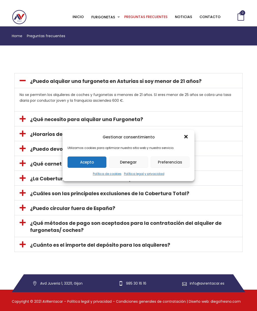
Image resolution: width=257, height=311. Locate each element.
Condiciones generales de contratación (151, 301)
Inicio (78, 16)
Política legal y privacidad (144, 174)
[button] (186, 137)
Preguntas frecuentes (145, 16)
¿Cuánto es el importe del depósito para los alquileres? (100, 244)
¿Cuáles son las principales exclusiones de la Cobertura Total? (109, 193)
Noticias (183, 16)
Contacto (210, 16)
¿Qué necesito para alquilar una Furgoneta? (86, 119)
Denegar (128, 162)
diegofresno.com (226, 301)
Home (17, 35)
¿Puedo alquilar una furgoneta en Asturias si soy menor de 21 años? (116, 81)
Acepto (87, 162)
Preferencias (170, 162)
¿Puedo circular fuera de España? (72, 208)
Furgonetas (103, 17)
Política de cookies (107, 174)
